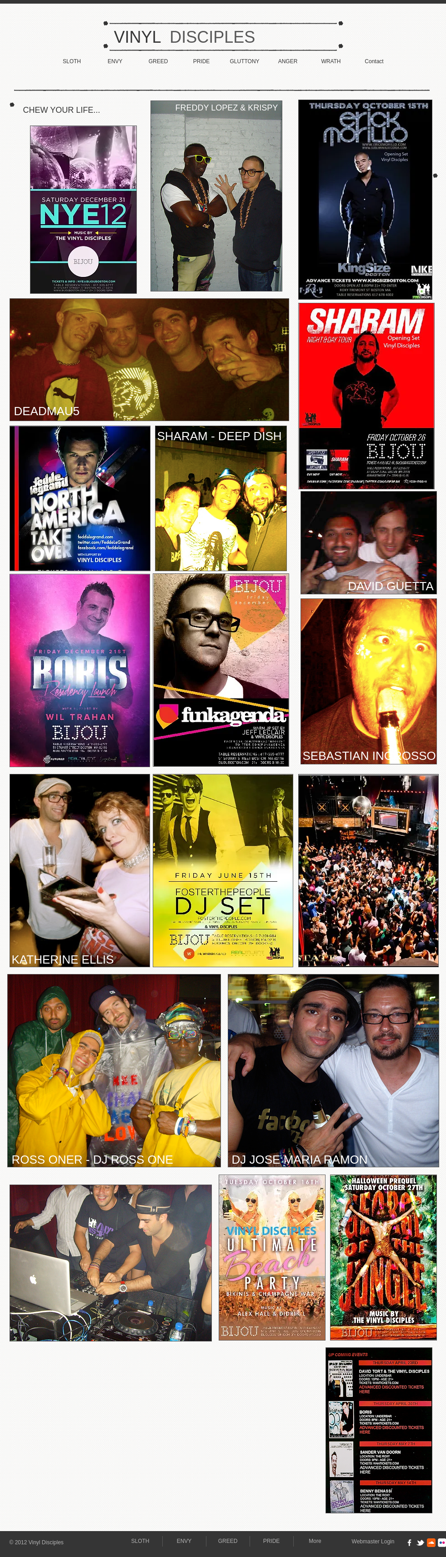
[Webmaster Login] (373, 1542)
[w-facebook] (409, 1542)
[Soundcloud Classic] (431, 1542)
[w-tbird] (420, 1542)
